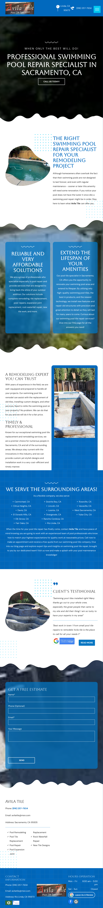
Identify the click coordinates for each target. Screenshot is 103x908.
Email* (11, 717)
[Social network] (76, 902)
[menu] (97, 9)
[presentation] (28, 749)
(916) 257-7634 (84, 8)
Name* (11, 694)
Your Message (15, 728)
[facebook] (70, 902)
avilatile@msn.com (21, 815)
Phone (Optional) (16, 706)
